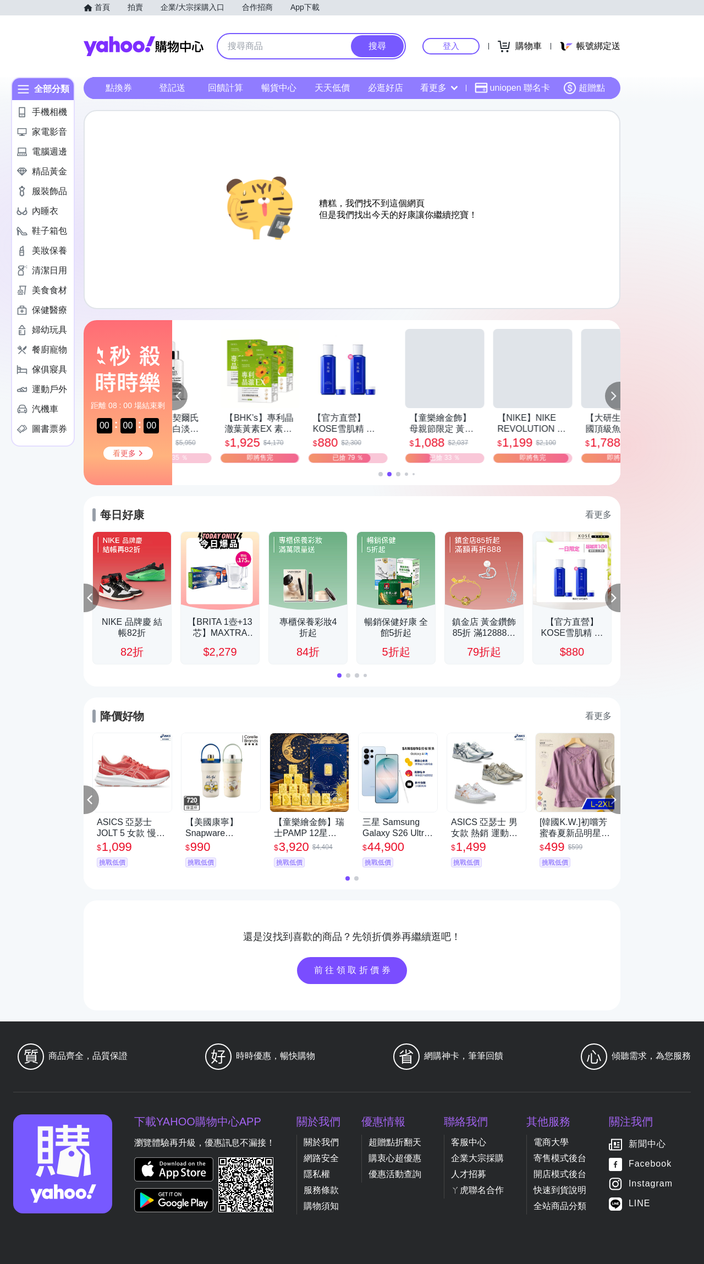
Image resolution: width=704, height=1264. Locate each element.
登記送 (172, 87)
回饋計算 (225, 87)
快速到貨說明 (560, 1190)
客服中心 (468, 1142)
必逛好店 (385, 87)
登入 (451, 46)
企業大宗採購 (477, 1158)
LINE (640, 1203)
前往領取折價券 (353, 970)
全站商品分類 (560, 1206)
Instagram (651, 1183)
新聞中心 (647, 1143)
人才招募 (468, 1174)
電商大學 (551, 1142)
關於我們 (321, 1142)
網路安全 (321, 1158)
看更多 (439, 87)
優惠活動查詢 (395, 1174)
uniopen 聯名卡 (512, 88)
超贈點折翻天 (395, 1142)
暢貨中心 (278, 87)
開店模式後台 (560, 1174)
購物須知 (321, 1206)
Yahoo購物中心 (144, 46)
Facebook (650, 1163)
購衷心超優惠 (395, 1158)
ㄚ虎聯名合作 (477, 1190)
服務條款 (321, 1190)
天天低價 (332, 87)
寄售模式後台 (560, 1158)
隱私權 (317, 1174)
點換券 (119, 87)
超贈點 (584, 88)
